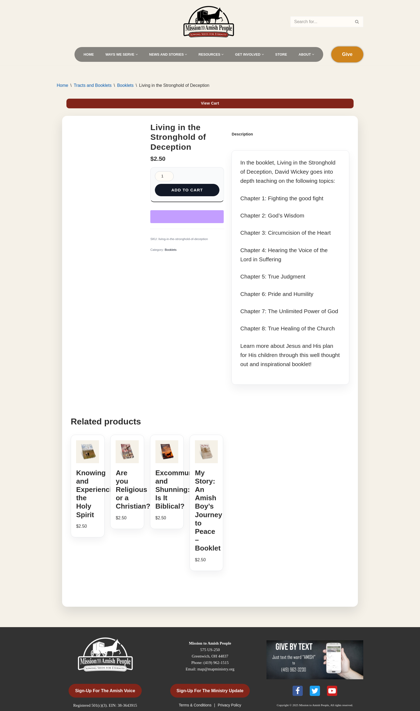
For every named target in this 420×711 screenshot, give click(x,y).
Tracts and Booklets (93, 85)
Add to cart (187, 190)
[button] (137, 54)
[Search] (320, 21)
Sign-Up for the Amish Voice (105, 690)
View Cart (210, 103)
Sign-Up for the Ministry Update (210, 690)
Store (281, 54)
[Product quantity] (164, 176)
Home (89, 54)
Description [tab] (242, 134)
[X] (315, 691)
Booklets (125, 85)
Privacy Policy (229, 705)
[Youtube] (332, 691)
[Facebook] (298, 691)
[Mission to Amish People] (210, 21)
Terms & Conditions (195, 705)
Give (347, 54)
